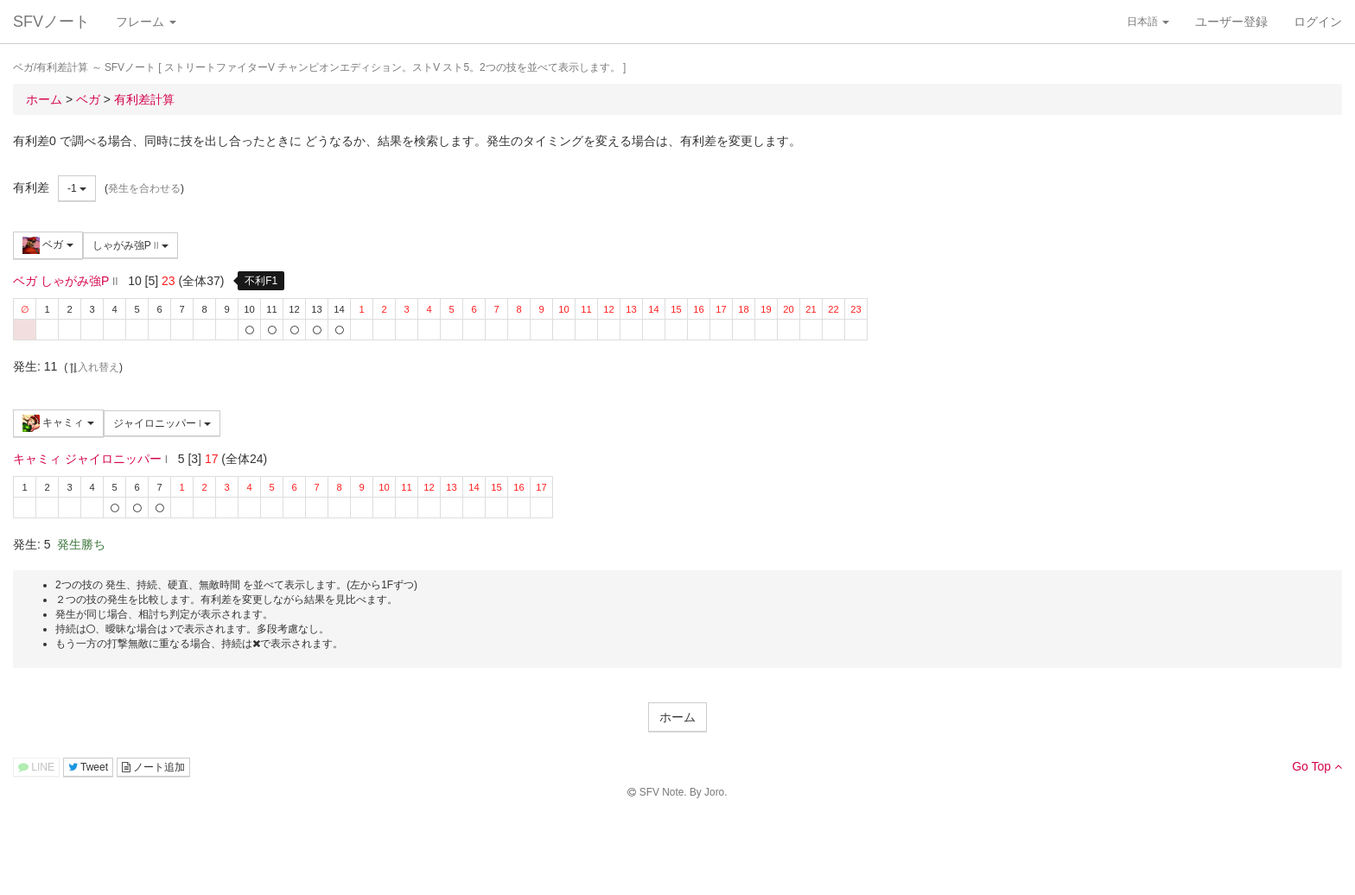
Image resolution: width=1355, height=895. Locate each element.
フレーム (146, 22)
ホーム (677, 717)
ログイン (1318, 22)
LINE (36, 767)
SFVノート (51, 21)
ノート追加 (153, 767)
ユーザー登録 (1231, 22)
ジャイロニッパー (162, 423)
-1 (76, 188)
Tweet (88, 767)
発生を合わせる (144, 188)
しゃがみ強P (130, 245)
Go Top (1317, 766)
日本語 (1148, 22)
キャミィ (58, 423)
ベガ (47, 245)
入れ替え (93, 367)
